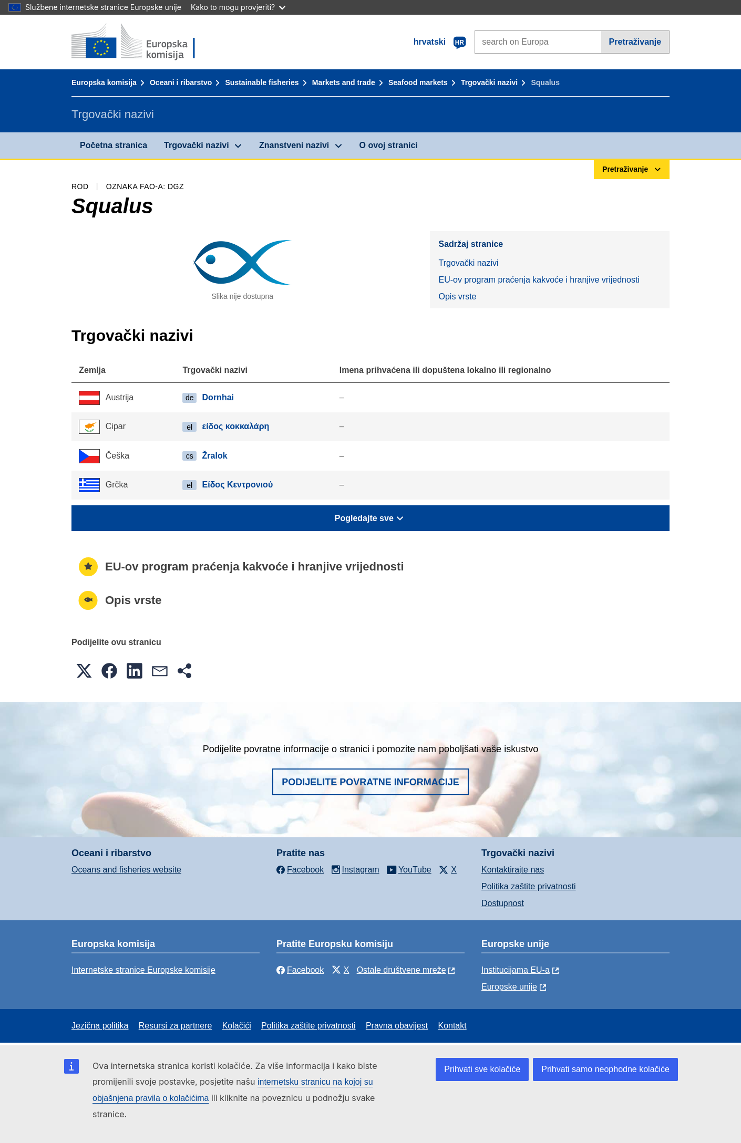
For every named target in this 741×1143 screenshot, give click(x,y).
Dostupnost (502, 903)
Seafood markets (418, 82)
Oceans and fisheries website (126, 869)
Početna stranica (113, 145)
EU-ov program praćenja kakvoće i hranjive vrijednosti (538, 279)
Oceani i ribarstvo (181, 82)
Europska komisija (104, 82)
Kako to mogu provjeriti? (238, 7)
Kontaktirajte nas (512, 869)
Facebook (300, 969)
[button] (84, 670)
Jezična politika (100, 1025)
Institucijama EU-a (515, 969)
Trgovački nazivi (489, 82)
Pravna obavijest (397, 1025)
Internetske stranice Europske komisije (143, 969)
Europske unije (509, 986)
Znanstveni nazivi (294, 145)
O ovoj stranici (388, 145)
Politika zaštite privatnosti (528, 886)
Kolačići (236, 1025)
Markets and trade (343, 82)
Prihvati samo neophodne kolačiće (605, 1069)
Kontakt (452, 1025)
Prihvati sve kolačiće (482, 1069)
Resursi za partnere (175, 1025)
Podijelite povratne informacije (370, 782)
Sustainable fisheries (262, 82)
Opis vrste (457, 296)
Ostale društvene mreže (401, 969)
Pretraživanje (635, 41)
